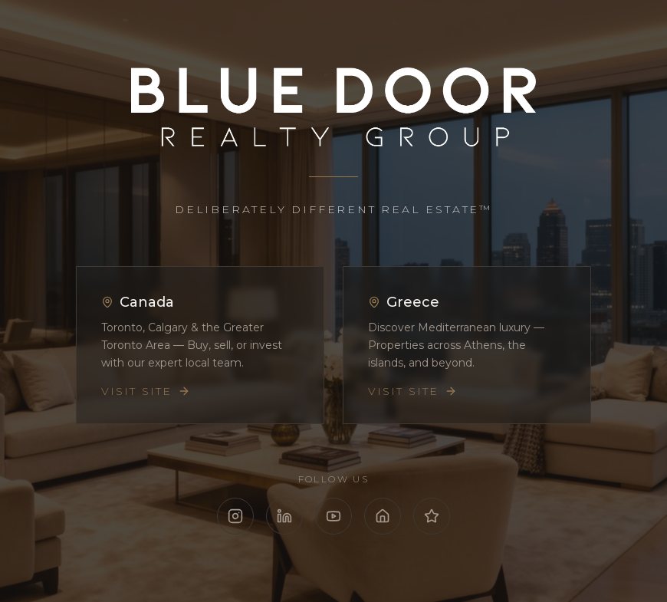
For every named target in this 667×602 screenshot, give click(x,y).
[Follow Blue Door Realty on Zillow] (382, 516)
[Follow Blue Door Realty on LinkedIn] (284, 516)
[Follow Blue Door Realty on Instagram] (235, 516)
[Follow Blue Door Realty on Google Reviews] (431, 516)
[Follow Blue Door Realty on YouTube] (333, 516)
